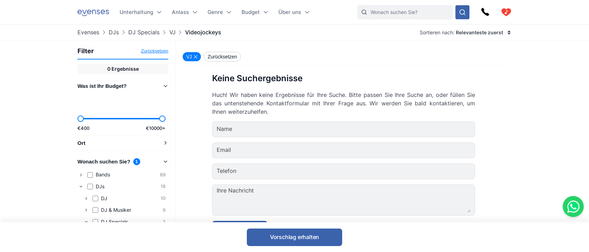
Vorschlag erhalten (294, 236)
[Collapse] (80, 186)
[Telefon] (364, 171)
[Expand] (80, 175)
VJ (172, 32)
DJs (114, 32)
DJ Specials (144, 32)
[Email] (364, 150)
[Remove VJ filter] (192, 56)
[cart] (506, 12)
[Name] (364, 129)
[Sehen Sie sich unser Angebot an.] (462, 12)
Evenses (88, 32)
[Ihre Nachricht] (364, 200)
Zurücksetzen (154, 51)
